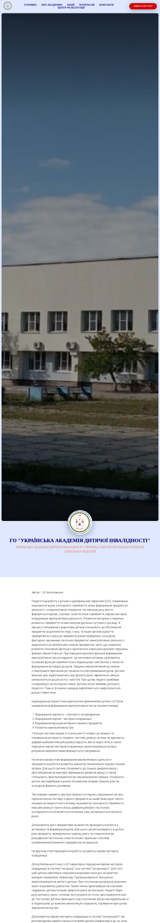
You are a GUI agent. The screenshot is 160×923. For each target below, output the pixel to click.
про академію (51, 4)
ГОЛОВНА (30, 4)
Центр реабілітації (71, 7)
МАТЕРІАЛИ (87, 4)
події (71, 4)
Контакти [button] (106, 4)
